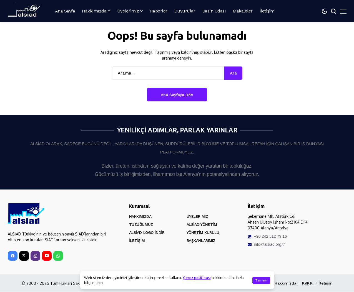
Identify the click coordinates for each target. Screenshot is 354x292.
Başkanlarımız (201, 240)
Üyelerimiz (197, 216)
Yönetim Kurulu (203, 232)
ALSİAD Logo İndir (147, 232)
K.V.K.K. (307, 283)
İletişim (137, 240)
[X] (24, 256)
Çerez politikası (197, 277)
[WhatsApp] (58, 256)
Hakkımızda (140, 216)
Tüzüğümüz (141, 224)
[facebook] (12, 256)
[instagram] (35, 256)
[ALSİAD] (24, 10)
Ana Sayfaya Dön (177, 95)
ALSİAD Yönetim (202, 224)
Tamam (261, 280)
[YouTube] (47, 256)
